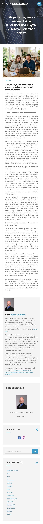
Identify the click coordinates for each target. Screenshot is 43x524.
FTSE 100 (9, 486)
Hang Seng (10, 496)
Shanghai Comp (12, 471)
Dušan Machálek (18, 315)
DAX (8, 489)
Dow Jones (10, 480)
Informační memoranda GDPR (15, 372)
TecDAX (9, 511)
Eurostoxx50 (11, 508)
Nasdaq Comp (12, 499)
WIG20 (9, 514)
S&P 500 (9, 492)
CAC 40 (9, 483)
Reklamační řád (27, 370)
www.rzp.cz (17, 370)
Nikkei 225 (10, 502)
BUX (8, 477)
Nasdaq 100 (11, 505)
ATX (8, 474)
